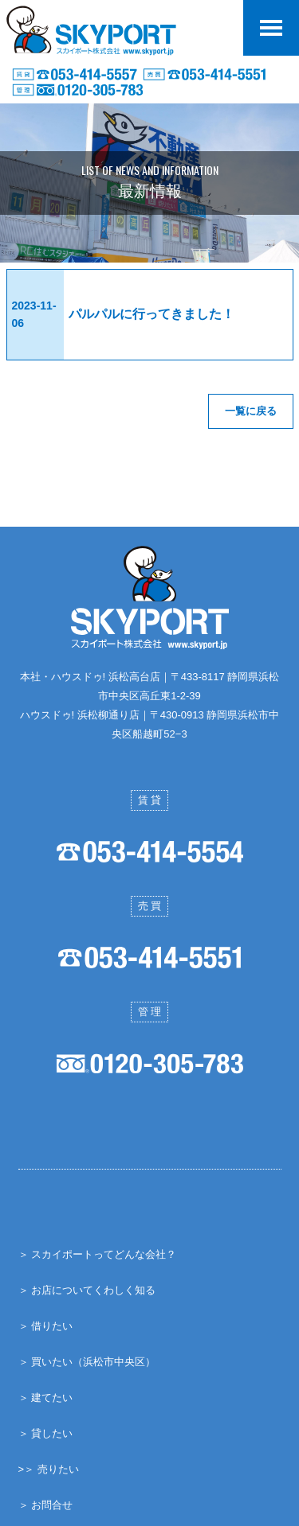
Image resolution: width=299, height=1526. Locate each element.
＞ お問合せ (45, 1505)
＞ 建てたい (45, 1397)
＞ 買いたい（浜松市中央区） (87, 1362)
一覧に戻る (251, 411)
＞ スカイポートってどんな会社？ (97, 1254)
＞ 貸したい (45, 1433)
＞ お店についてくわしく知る (87, 1290)
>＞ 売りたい (48, 1469)
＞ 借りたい (45, 1326)
